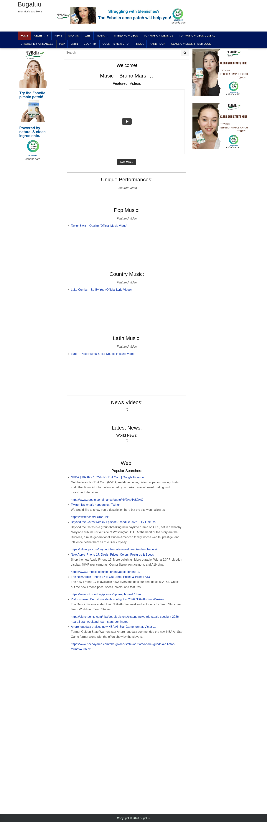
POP (62, 43)
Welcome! (126, 65)
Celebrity (41, 35)
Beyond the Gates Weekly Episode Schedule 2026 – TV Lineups (113, 522)
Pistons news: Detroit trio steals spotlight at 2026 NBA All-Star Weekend (118, 599)
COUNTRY (90, 43)
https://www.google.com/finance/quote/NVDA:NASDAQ (107, 499)
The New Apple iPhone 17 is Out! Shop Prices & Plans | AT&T (111, 576)
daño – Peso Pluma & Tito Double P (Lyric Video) (103, 353)
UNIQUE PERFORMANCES (37, 43)
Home (24, 35)
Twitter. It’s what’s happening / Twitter (95, 504)
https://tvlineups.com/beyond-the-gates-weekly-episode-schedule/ (114, 549)
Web (88, 35)
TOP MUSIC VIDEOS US (158, 35)
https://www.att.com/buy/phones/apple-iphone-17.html (106, 594)
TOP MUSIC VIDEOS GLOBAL (197, 35)
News (58, 35)
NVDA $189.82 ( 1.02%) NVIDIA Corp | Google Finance (107, 477)
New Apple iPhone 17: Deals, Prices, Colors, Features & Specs (112, 554)
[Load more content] (126, 162)
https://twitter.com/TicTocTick (89, 517)
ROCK (140, 43)
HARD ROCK (157, 43)
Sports (73, 35)
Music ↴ (102, 35)
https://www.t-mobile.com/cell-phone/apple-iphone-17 (106, 571)
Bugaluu (29, 4)
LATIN (74, 43)
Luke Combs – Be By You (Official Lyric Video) (101, 289)
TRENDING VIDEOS (126, 35)
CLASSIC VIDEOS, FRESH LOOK (191, 43)
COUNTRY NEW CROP (116, 43)
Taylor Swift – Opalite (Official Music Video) (99, 225)
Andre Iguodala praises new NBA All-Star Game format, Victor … (113, 626)
